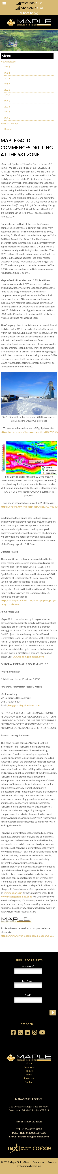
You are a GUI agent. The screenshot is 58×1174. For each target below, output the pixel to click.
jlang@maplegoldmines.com (24, 705)
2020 (7, 95)
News (29, 1074)
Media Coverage (9, 123)
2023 (7, 78)
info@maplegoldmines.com (33, 1136)
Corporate (29, 1066)
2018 (7, 106)
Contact (29, 1081)
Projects (29, 1070)
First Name (27, 966)
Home (29, 1063)
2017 (7, 112)
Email (27, 995)
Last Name (27, 981)
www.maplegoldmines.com (28, 656)
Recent (8, 128)
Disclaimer (38, 1162)
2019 (7, 100)
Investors (29, 1078)
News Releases (9, 61)
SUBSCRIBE (29, 13)
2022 (7, 83)
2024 (7, 72)
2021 (7, 89)
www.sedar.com (13, 892)
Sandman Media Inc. (30, 1165)
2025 (7, 67)
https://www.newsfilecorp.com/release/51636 (27, 935)
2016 (7, 117)
